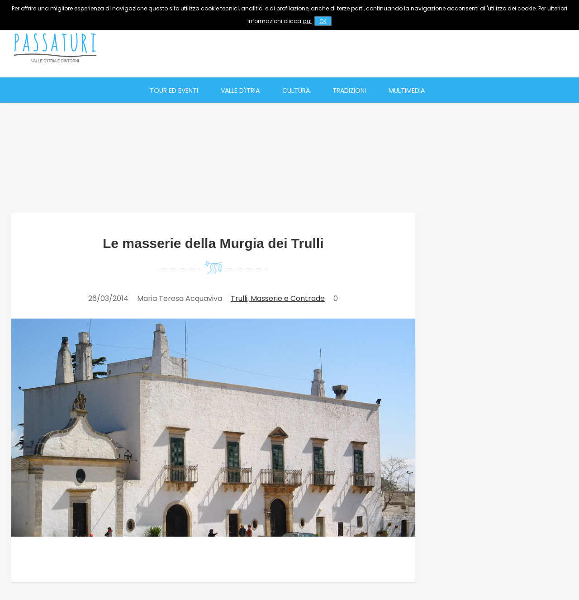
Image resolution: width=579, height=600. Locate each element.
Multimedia (407, 90)
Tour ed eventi (174, 90)
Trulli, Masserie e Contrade (278, 298)
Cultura (296, 90)
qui (307, 21)
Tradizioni (349, 90)
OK (323, 21)
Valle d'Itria (240, 90)
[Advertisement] (403, 47)
